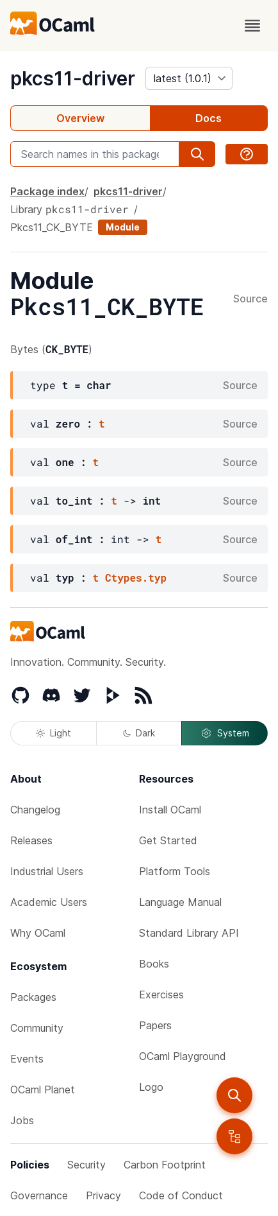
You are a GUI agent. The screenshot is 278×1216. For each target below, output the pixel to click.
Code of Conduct (181, 1195)
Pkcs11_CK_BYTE (51, 227)
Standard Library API (189, 932)
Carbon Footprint (165, 1164)
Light (53, 732)
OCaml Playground (182, 1056)
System (224, 733)
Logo (151, 1087)
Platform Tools (174, 871)
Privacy (103, 1195)
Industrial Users (46, 871)
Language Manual (180, 902)
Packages (33, 997)
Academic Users (48, 902)
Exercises (161, 994)
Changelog (35, 809)
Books (154, 963)
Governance (39, 1195)
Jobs (22, 1120)
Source (250, 299)
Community (36, 1027)
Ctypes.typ (136, 577)
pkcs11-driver (72, 78)
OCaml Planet (42, 1089)
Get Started (168, 840)
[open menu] (252, 25)
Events (27, 1058)
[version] (189, 78)
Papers (155, 1025)
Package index (47, 191)
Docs (208, 118)
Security (86, 1164)
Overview (80, 118)
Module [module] (123, 226)
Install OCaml (170, 809)
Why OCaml (37, 932)
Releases (31, 840)
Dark (139, 732)
